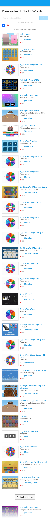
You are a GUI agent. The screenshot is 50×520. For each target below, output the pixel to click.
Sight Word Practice (28, 141)
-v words (23, 416)
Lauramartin (29, 146)
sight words (25, 34)
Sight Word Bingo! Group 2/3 (32, 339)
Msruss (27, 162)
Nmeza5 (27, 39)
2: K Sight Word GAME (29, 95)
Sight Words (33, 11)
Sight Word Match (28, 125)
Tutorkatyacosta (31, 192)
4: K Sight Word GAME (29, 80)
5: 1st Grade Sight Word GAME (33, 400)
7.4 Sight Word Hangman (31, 324)
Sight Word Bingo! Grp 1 (30, 278)
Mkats (26, 437)
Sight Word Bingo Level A (31, 171)
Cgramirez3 (29, 299)
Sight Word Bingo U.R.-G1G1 (32, 64)
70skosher (28, 131)
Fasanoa (27, 467)
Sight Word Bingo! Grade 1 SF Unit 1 (33, 356)
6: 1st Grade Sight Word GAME (33, 370)
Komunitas (10, 11)
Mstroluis (28, 207)
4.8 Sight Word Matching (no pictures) (32, 386)
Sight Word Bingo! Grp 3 (30, 202)
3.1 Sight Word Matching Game (33, 187)
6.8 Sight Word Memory (30, 477)
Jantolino (28, 85)
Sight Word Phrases (28, 446)
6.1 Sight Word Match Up (31, 248)
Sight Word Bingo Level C (31, 217)
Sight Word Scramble (29, 431)
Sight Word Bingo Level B (31, 156)
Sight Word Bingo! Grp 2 (30, 263)
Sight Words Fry (26, 294)
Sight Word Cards (27, 49)
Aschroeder (29, 70)
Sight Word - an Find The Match (33, 462)
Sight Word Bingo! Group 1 (31, 232)
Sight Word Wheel (28, 309)
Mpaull (27, 421)
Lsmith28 (28, 55)
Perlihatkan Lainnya (25, 497)
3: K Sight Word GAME (29, 110)
